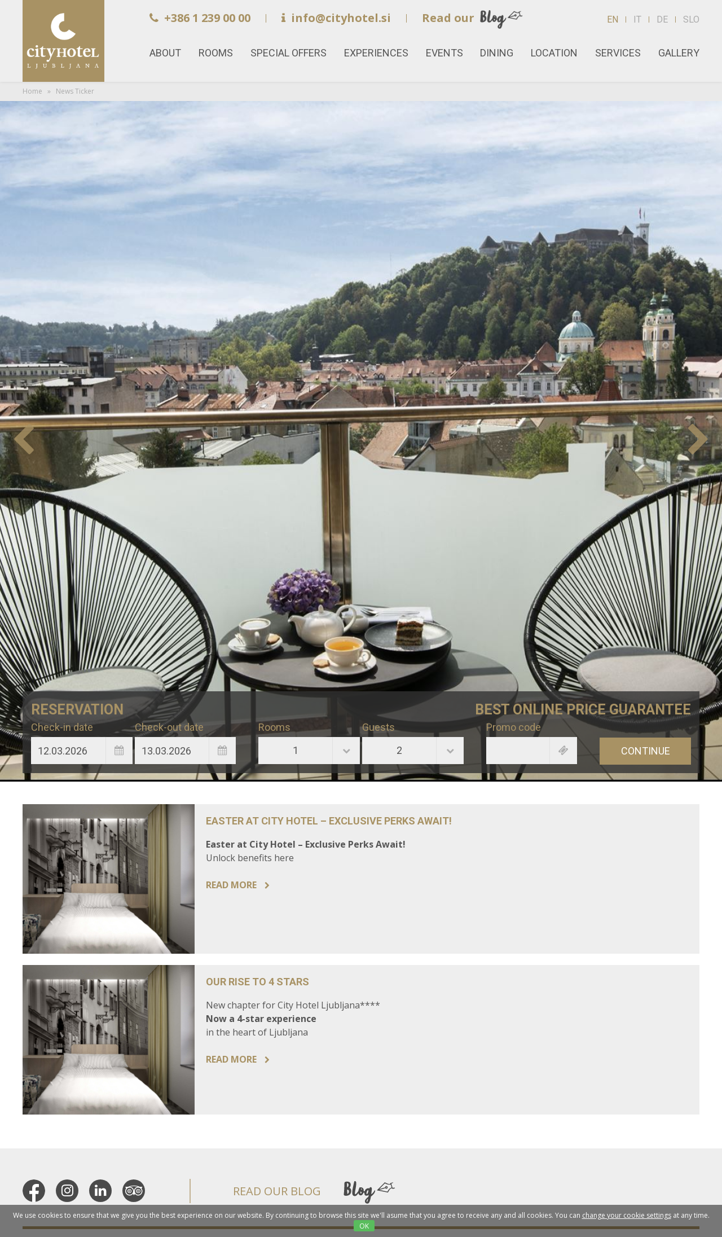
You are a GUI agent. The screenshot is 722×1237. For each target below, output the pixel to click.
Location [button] (554, 53)
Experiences (376, 53)
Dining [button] (496, 53)
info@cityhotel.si (336, 17)
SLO (691, 19)
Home (63, 41)
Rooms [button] (216, 53)
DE (662, 19)
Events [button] (444, 53)
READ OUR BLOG (277, 1191)
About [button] (165, 53)
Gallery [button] (678, 53)
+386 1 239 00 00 (199, 17)
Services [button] (618, 53)
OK (364, 1226)
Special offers (288, 53)
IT (637, 19)
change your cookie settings (626, 1215)
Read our (448, 17)
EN (612, 19)
